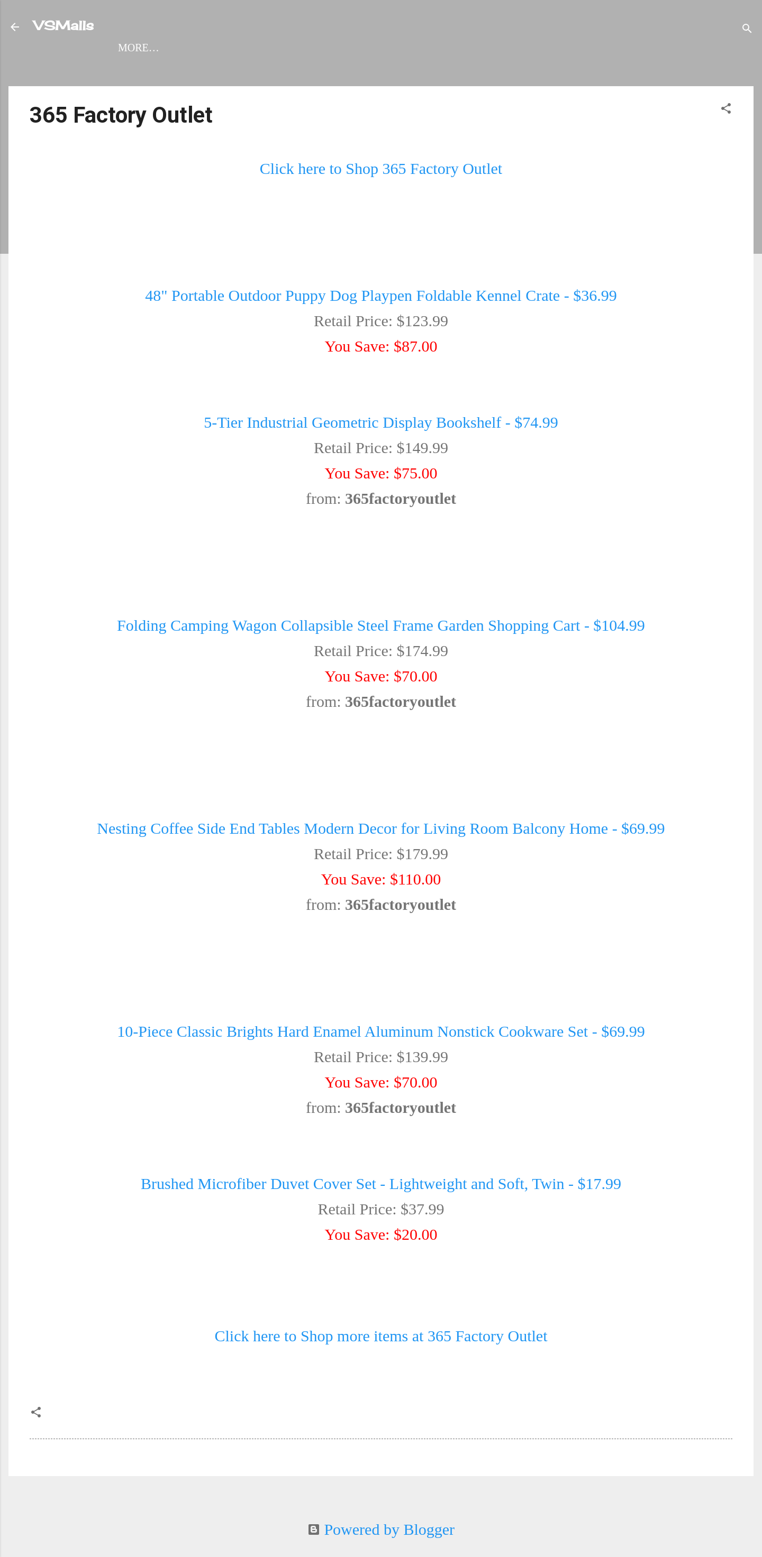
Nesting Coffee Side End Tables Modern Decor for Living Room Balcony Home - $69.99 (381, 851)
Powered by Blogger (381, 1529)
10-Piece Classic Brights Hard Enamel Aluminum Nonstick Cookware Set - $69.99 (381, 1054)
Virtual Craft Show (626, 68)
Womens (245, 68)
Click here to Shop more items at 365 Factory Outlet (380, 1358)
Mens (304, 68)
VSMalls (64, 25)
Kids (478, 68)
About (529, 68)
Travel (360, 68)
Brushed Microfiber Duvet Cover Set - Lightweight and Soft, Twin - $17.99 (381, 1206)
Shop (91, 68)
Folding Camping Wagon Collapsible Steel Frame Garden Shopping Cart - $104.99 (381, 648)
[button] (726, 132)
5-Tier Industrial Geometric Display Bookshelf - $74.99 (381, 445)
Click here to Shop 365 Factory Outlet (381, 191)
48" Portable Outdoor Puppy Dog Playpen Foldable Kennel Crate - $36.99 (380, 318)
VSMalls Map (163, 68)
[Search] (747, 29)
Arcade (422, 68)
